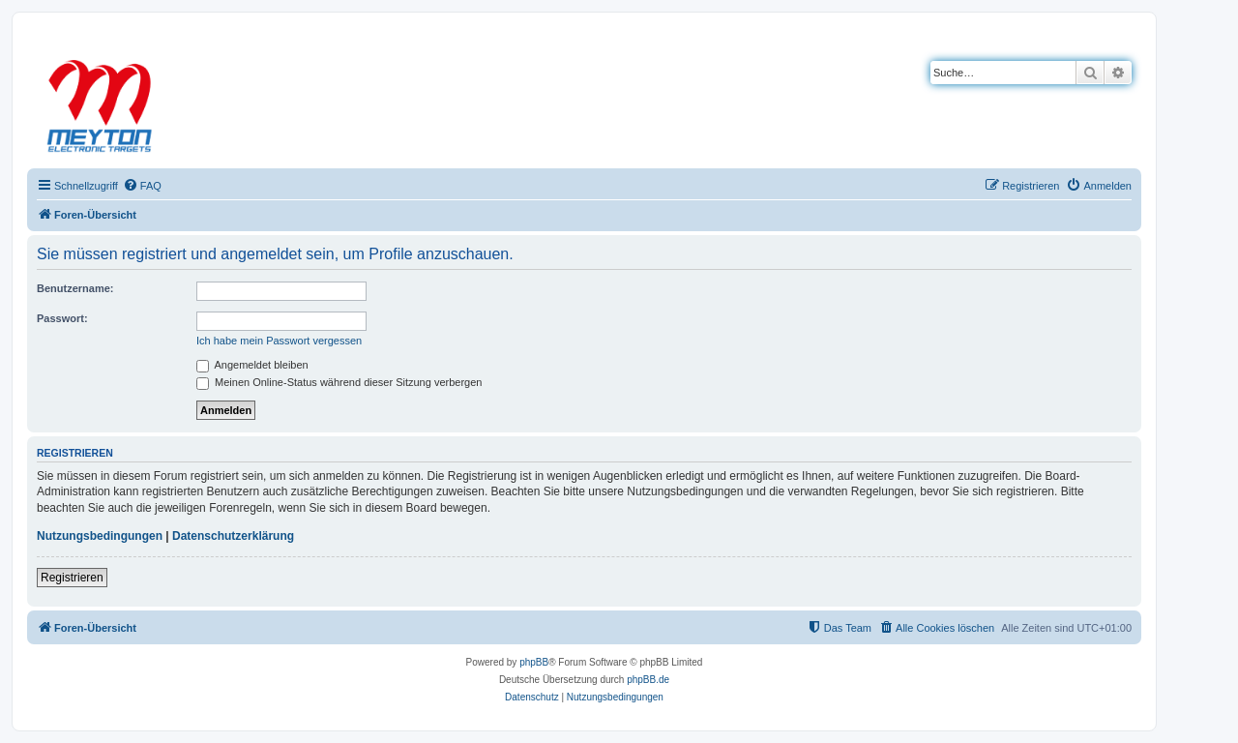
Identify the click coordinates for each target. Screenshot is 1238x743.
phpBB (533, 662)
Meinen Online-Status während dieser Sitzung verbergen (339, 382)
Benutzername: (75, 288)
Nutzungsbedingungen (99, 536)
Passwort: (62, 318)
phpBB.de (648, 679)
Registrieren (72, 577)
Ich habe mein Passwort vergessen (279, 340)
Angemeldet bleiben (252, 365)
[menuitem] (142, 185)
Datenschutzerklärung (233, 536)
